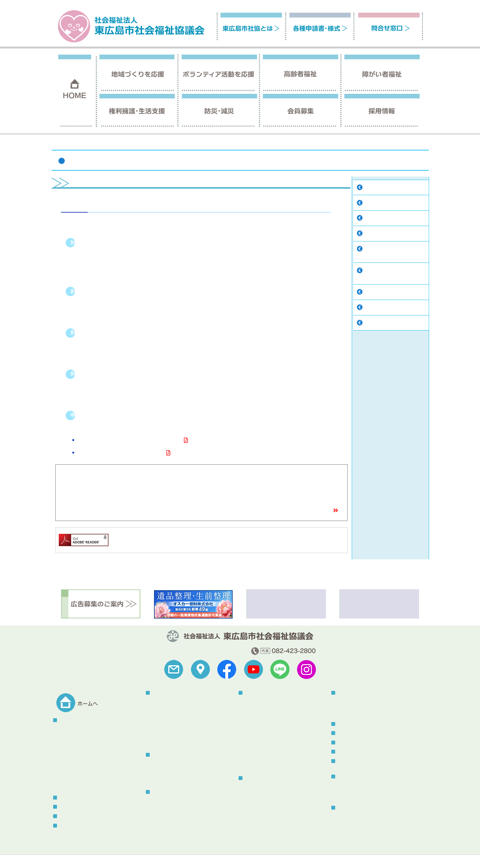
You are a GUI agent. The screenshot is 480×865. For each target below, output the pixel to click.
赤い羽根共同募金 (169, 733)
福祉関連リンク (67, 851)
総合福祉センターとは (360, 817)
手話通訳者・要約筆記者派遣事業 (278, 733)
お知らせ (345, 733)
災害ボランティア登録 (360, 710)
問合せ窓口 (69, 825)
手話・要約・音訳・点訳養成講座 (278, 741)
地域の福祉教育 (167, 725)
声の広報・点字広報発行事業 (392, 234)
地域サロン (163, 710)
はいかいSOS (165, 824)
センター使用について (360, 825)
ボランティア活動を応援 (175, 755)
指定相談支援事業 (381, 218)
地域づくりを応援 (168, 693)
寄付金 (66, 760)
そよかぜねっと (167, 778)
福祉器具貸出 (377, 292)
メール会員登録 (351, 751)
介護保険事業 (165, 801)
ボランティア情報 (353, 742)
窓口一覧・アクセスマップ (305, 511)
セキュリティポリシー (211, 851)
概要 (63, 729)
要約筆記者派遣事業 (381, 256)
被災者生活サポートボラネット (368, 702)
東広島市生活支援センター (271, 795)
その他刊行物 (351, 793)
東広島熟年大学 (167, 741)
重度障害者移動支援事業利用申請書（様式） (121, 453)
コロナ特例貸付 (260, 803)
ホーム (323, 143)
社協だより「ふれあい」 (362, 786)
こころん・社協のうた (81, 752)
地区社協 (161, 702)
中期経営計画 (72, 776)
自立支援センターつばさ (388, 203)
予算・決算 (70, 737)
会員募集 (66, 797)
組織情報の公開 (74, 745)
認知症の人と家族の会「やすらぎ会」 (189, 809)
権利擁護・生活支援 (263, 778)
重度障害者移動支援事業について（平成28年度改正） (129, 440)
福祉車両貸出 (377, 308)
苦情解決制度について (262, 851)
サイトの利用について (111, 851)
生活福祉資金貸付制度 (267, 810)
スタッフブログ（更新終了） (364, 761)
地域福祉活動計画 (77, 768)
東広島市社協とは (75, 720)
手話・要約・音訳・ (384, 271)
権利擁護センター (262, 787)
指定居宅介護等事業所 (386, 188)
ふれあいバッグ (167, 817)
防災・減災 (347, 693)
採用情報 (66, 807)
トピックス (347, 724)
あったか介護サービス (386, 323)
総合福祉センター (353, 808)
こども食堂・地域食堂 (174, 717)
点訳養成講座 (374, 277)
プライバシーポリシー (161, 851)
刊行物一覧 (347, 776)
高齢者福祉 (162, 792)
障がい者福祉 (348, 143)
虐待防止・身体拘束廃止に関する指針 (189, 832)
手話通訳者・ (377, 249)
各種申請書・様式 (75, 816)
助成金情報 (70, 784)
